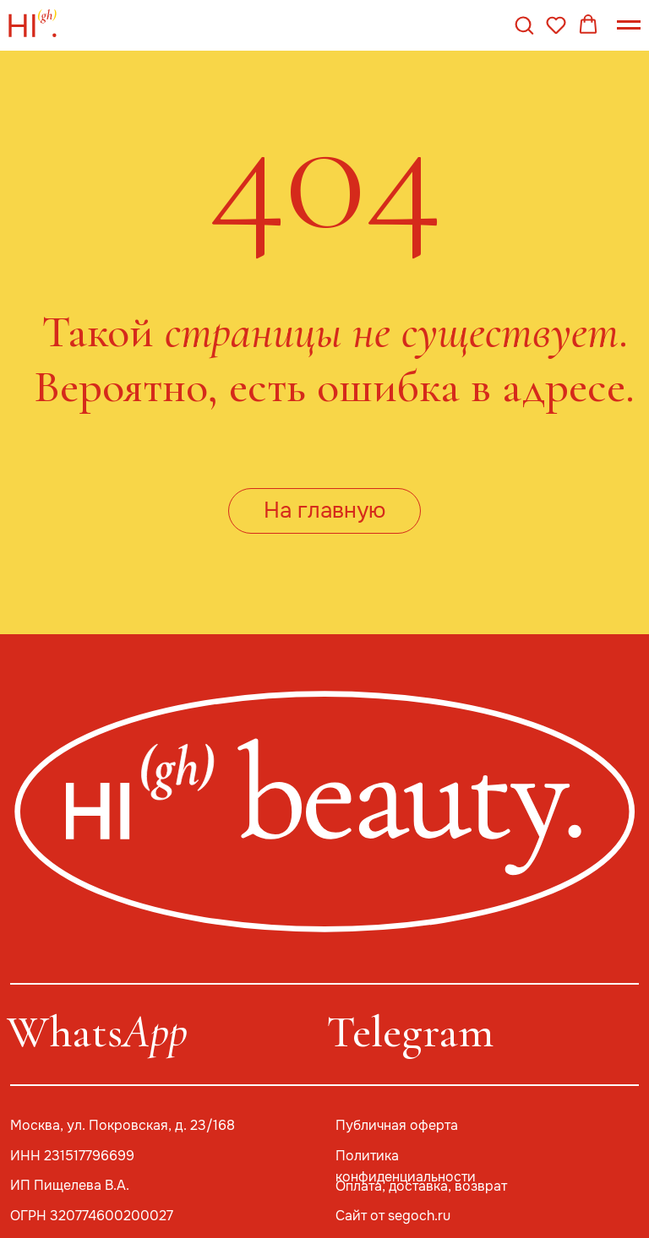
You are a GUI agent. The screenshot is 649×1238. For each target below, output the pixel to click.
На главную (324, 510)
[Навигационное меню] (629, 25)
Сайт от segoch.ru (392, 1216)
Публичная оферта (396, 1125)
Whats (97, 1031)
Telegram (410, 1031)
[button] (524, 24)
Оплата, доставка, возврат (421, 1186)
